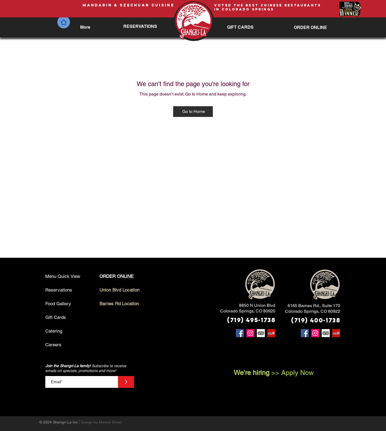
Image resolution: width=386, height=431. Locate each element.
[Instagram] (250, 333)
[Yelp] (271, 333)
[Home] (63, 22)
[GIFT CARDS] (240, 27)
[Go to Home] (193, 111)
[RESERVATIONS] (140, 26)
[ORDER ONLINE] (310, 27)
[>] (126, 382)
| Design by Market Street (101, 422)
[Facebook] (240, 333)
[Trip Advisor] (261, 333)
